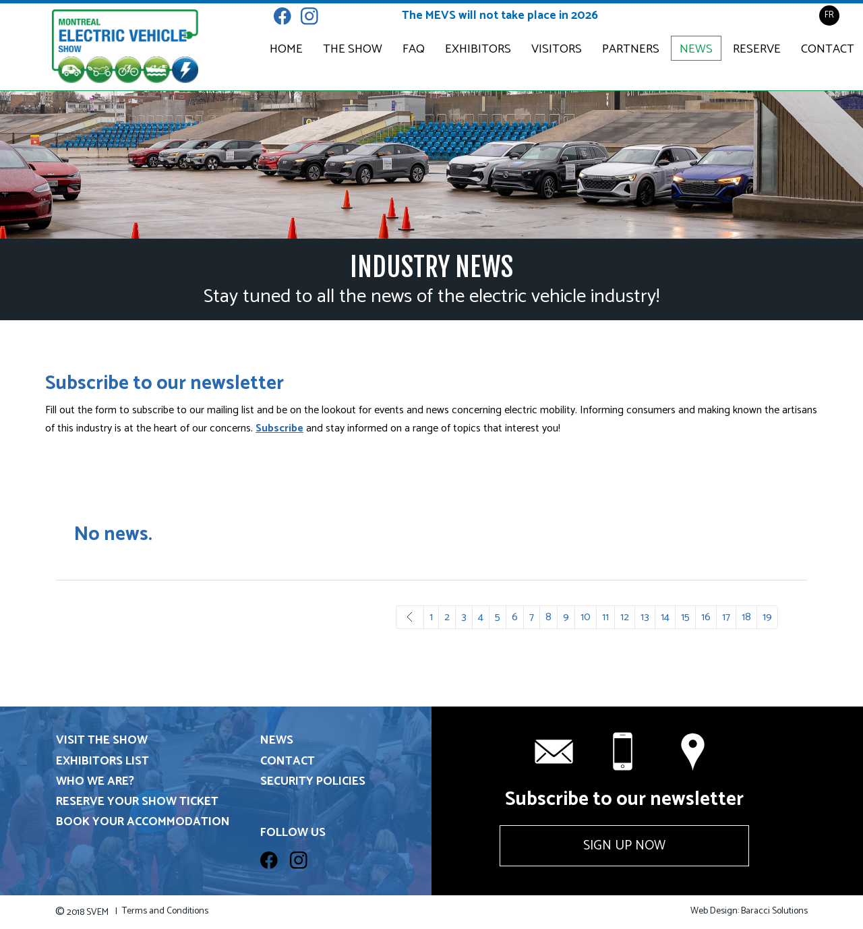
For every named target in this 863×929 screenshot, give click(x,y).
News (696, 49)
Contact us (694, 751)
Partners (630, 49)
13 (645, 617)
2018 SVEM (86, 912)
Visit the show (102, 740)
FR (829, 15)
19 (767, 617)
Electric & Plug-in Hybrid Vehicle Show (125, 46)
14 (665, 617)
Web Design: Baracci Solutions (749, 911)
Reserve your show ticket (137, 802)
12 (624, 617)
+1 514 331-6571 (624, 751)
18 (746, 617)
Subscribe (279, 428)
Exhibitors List (102, 761)
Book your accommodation (143, 822)
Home (286, 49)
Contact (827, 49)
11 (605, 617)
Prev (409, 617)
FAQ (414, 49)
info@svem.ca (554, 751)
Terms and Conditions (165, 911)
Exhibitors (478, 49)
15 (685, 617)
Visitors (556, 49)
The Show (352, 49)
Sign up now (624, 846)
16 (706, 617)
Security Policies (312, 781)
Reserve (757, 49)
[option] (431, 164)
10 (586, 617)
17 (726, 617)
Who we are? (95, 781)
